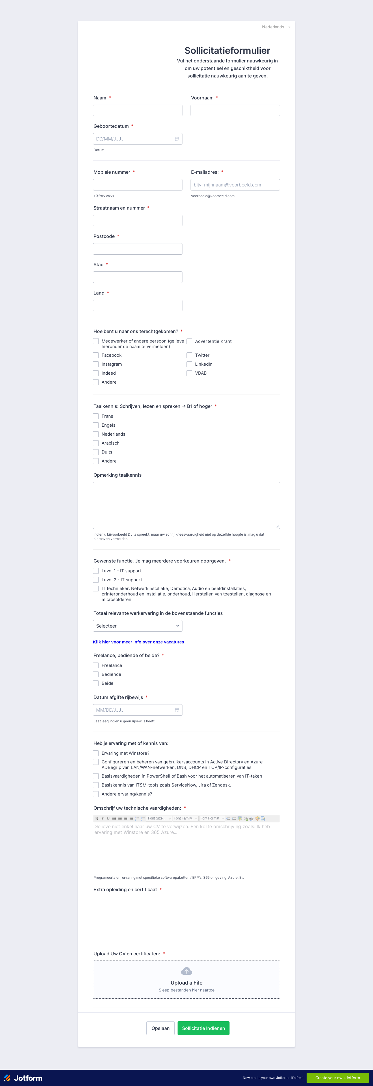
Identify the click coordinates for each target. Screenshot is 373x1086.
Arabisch (111, 443)
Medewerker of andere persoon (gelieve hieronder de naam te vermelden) (143, 343)
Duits (107, 452)
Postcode (106, 236)
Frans (107, 416)
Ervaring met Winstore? (126, 753)
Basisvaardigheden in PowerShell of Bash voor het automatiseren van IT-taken (182, 776)
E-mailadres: (207, 172)
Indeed (109, 373)
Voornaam (204, 98)
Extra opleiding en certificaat (128, 889)
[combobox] (273, 26)
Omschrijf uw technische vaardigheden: (140, 808)
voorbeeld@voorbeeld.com (212, 196)
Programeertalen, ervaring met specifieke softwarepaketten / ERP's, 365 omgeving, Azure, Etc (169, 877)
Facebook (112, 355)
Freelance (112, 665)
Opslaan (161, 1028)
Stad (101, 264)
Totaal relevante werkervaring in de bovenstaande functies (158, 613)
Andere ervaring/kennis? (127, 794)
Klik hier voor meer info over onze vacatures (138, 641)
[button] (176, 139)
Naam (102, 98)
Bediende (111, 674)
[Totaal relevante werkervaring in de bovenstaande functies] (137, 626)
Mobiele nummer (114, 172)
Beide (107, 683)
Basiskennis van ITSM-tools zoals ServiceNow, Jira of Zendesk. (166, 785)
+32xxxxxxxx (104, 196)
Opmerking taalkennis (118, 475)
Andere (109, 382)
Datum (99, 150)
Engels (108, 425)
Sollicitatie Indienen (203, 1028)
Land (101, 293)
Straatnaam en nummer (122, 208)
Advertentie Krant (213, 341)
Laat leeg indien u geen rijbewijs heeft (124, 721)
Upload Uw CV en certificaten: (129, 954)
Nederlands (113, 434)
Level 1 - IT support (121, 570)
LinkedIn (203, 364)
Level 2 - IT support (122, 579)
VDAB (201, 373)
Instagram (112, 364)
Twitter (202, 355)
